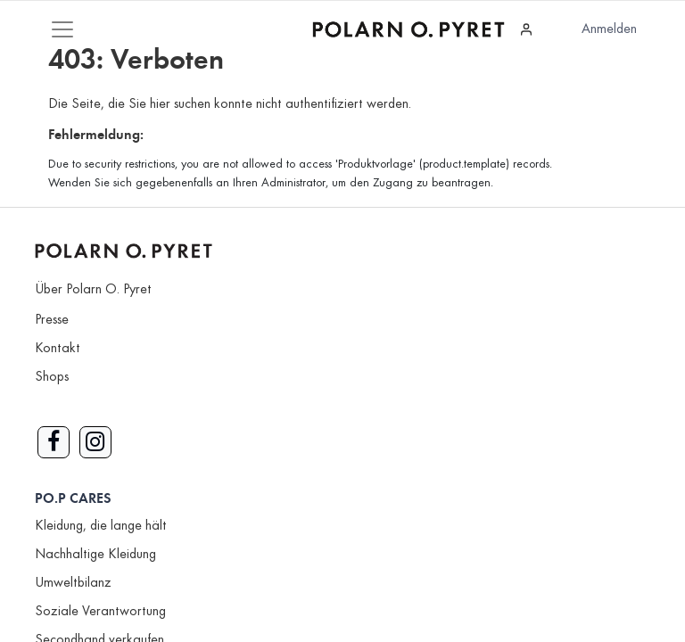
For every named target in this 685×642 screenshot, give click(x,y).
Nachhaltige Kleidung (95, 554)
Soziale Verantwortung (100, 612)
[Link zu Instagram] (95, 442)
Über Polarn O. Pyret (93, 290)
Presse (52, 320)
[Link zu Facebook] (53, 442)
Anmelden (609, 29)
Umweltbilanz (73, 583)
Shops (52, 377)
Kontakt (57, 349)
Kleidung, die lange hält (101, 526)
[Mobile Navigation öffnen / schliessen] (62, 29)
